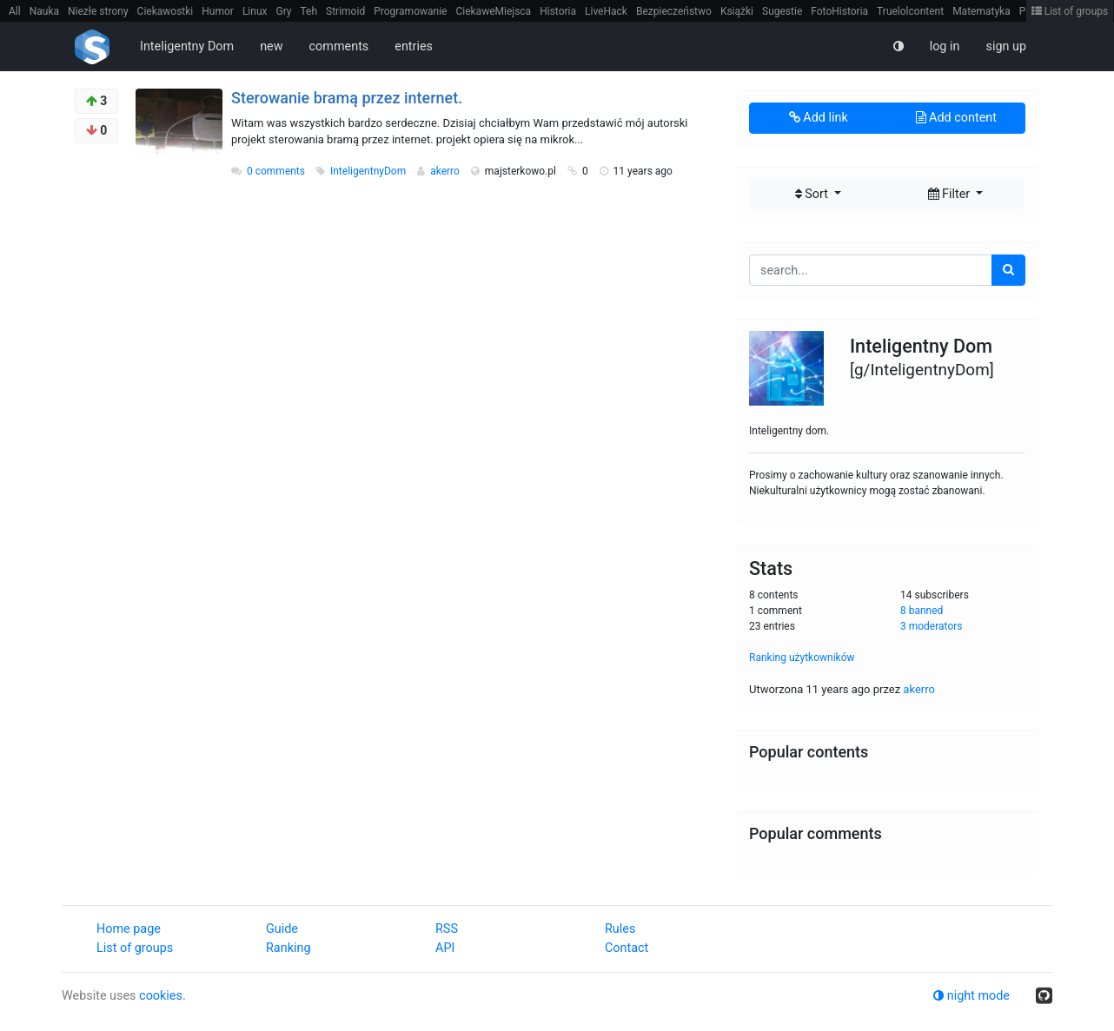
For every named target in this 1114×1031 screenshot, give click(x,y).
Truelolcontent (910, 11)
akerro (446, 171)
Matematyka (981, 11)
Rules (620, 929)
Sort (813, 194)
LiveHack (606, 11)
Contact (626, 948)
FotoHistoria (839, 11)
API (444, 948)
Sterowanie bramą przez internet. (346, 98)
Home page (128, 929)
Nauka (44, 11)
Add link (818, 117)
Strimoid (345, 11)
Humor (218, 11)
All (15, 11)
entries (414, 46)
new (271, 46)
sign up (1005, 46)
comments (339, 46)
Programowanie (410, 11)
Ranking (288, 948)
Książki (736, 11)
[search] (1008, 270)
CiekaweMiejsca (493, 11)
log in (945, 46)
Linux (255, 11)
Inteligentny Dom (187, 46)
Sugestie (782, 11)
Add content (956, 117)
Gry (283, 11)
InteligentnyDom (369, 171)
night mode (971, 995)
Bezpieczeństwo (674, 11)
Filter (950, 194)
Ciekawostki (165, 11)
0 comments (276, 171)
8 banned (921, 611)
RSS (446, 929)
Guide (282, 929)
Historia (558, 11)
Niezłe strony (98, 11)
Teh (309, 11)
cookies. (162, 995)
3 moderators (931, 626)
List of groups (1070, 11)
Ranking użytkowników (802, 657)
